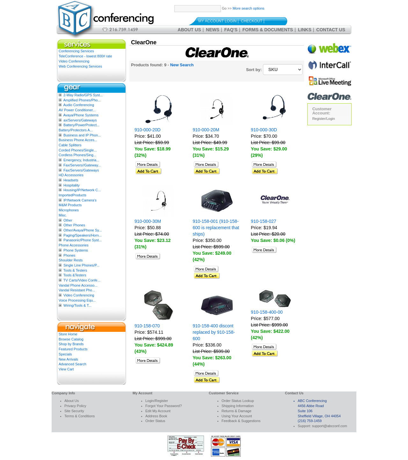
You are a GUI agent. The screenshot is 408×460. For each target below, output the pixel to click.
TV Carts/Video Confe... (81, 280)
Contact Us (330, 29)
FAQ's (230, 29)
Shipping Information (238, 406)
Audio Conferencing (78, 105)
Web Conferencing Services (80, 66)
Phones (69, 255)
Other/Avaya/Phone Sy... (82, 230)
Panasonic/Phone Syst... (82, 240)
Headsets (70, 180)
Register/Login (323, 118)
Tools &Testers (74, 275)
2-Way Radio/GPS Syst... (83, 95)
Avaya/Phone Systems (80, 115)
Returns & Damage (236, 411)
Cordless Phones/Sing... (77, 155)
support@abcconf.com (329, 426)
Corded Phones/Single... (78, 150)
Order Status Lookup (238, 401)
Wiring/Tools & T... (77, 305)
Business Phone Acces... (78, 140)
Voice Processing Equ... (77, 300)
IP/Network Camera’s (80, 200)
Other (67, 220)
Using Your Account (237, 416)
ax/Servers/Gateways (80, 120)
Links (304, 29)
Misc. (63, 215)
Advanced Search (72, 364)
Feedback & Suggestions (241, 421)
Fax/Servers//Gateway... (82, 165)
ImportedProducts (72, 195)
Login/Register (156, 401)
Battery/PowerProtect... (81, 125)
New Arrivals (68, 359)
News (212, 29)
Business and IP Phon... (82, 135)
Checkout (251, 21)
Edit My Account (158, 411)
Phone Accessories (74, 245)
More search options (249, 8)
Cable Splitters (70, 145)
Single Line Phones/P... (81, 265)
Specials (65, 354)
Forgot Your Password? (163, 406)
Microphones (69, 210)
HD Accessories (71, 175)
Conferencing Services (76, 51)
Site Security (74, 411)
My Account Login (217, 21)
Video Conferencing (74, 61)
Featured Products (73, 349)
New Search (182, 64)
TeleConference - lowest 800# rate (85, 56)
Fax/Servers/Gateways (81, 170)
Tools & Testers (75, 270)
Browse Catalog (71, 339)
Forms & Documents (268, 29)
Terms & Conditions (79, 416)
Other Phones (74, 225)
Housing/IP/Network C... (82, 190)
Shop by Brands (71, 344)
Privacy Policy (75, 406)
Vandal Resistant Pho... (77, 290)
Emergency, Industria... (81, 160)
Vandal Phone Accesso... (78, 285)
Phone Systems (75, 250)
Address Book (156, 416)
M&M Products (70, 205)
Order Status (155, 421)
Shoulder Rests (71, 260)
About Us (189, 29)
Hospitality (71, 185)
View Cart (66, 369)
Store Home (68, 334)
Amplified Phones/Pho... (81, 100)
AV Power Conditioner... (77, 110)
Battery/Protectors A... (76, 130)
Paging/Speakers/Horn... (82, 235)
